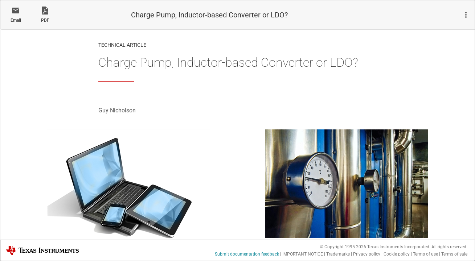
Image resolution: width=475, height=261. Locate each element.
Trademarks (338, 254)
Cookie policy (397, 254)
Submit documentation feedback (247, 254)
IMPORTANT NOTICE (302, 254)
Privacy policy (366, 254)
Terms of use (425, 254)
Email (16, 20)
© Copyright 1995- (343, 246)
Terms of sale (454, 254)
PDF (45, 20)
